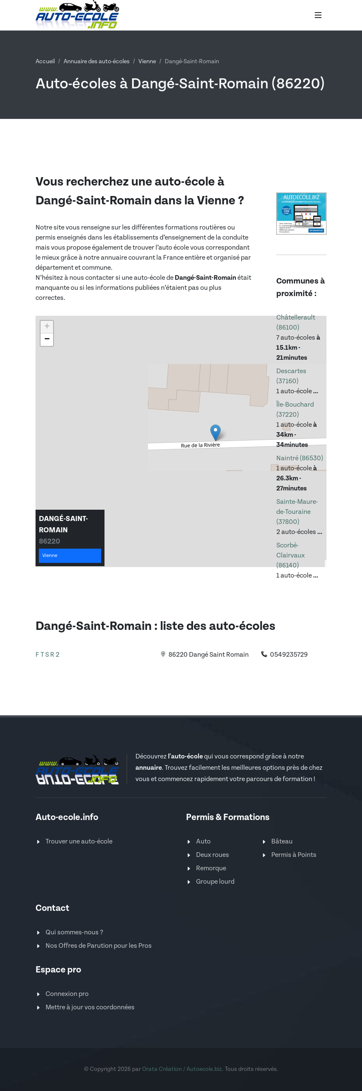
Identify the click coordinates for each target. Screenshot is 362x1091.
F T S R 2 (47, 655)
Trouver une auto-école (79, 842)
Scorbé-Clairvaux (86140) (290, 556)
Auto (203, 842)
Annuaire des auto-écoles (97, 61)
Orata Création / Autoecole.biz (182, 1069)
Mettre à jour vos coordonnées (90, 1007)
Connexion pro (67, 994)
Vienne (147, 61)
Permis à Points (293, 855)
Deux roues (212, 855)
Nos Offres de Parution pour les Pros (99, 946)
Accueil (45, 61)
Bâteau (282, 842)
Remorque (211, 868)
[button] (215, 432)
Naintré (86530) (299, 458)
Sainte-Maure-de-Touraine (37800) (297, 512)
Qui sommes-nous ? (74, 932)
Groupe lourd (215, 882)
